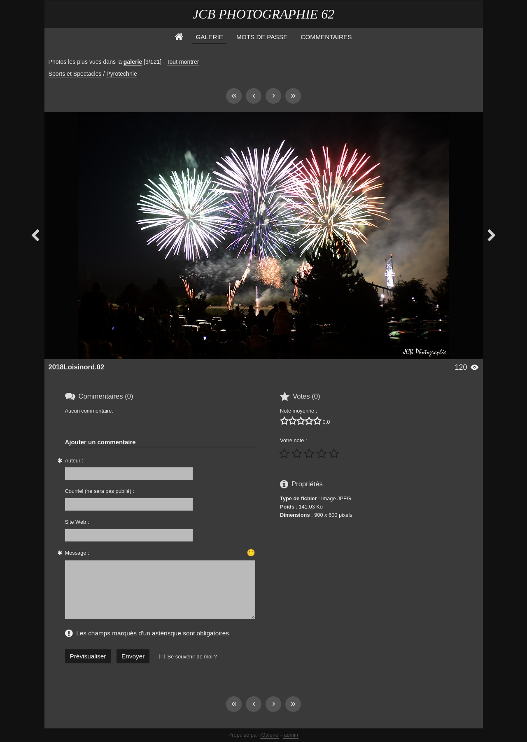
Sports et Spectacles (75, 73)
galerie (133, 61)
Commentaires (326, 36)
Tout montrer (183, 61)
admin (291, 735)
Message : (77, 553)
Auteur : (74, 460)
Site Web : (77, 522)
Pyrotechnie (121, 73)
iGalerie (269, 735)
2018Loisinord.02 (77, 367)
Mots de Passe (261, 36)
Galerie (209, 36)
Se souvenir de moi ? (192, 656)
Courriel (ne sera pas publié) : (100, 491)
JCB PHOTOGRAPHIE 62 (263, 14)
